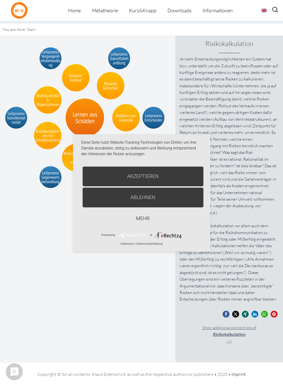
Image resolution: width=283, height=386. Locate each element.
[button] (226, 314)
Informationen (218, 10)
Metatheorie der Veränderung (20, 10)
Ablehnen (142, 197)
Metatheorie (105, 10)
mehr (143, 218)
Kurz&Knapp (142, 10)
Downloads (179, 10)
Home (74, 10)
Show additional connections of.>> (229, 334)
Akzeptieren (143, 176)
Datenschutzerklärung (149, 243)
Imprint (238, 374)
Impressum (127, 243)
